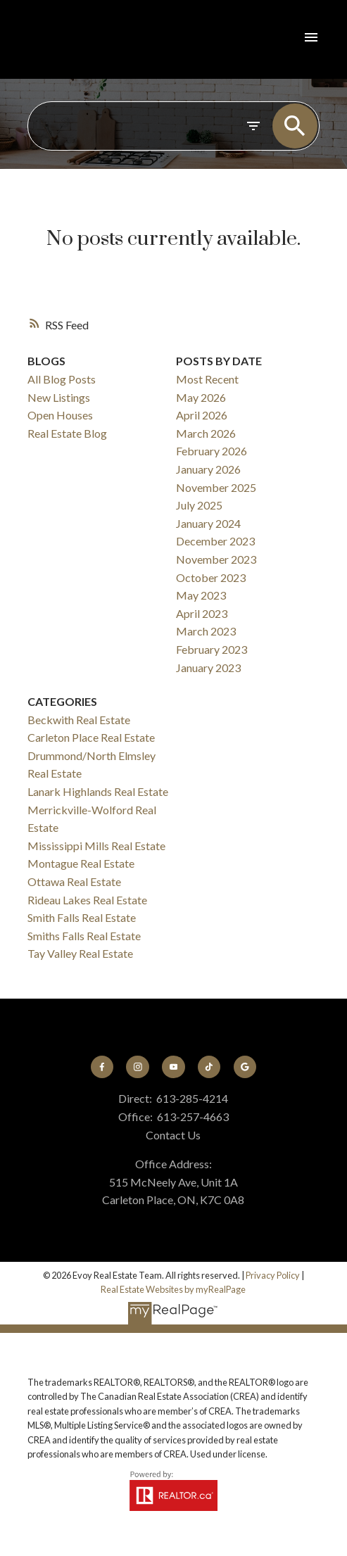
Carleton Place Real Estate (91, 737)
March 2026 (206, 433)
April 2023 (201, 613)
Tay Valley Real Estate (80, 953)
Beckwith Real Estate (78, 719)
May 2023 (201, 595)
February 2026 (211, 450)
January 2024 (208, 523)
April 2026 (201, 415)
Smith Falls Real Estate (81, 917)
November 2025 (216, 487)
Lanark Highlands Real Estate (97, 791)
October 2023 (211, 577)
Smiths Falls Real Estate (84, 935)
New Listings (58, 397)
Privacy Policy (273, 1275)
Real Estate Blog (67, 433)
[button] (102, 1067)
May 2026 (201, 397)
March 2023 (206, 631)
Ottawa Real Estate (74, 881)
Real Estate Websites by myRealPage (173, 1289)
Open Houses (60, 415)
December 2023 (215, 541)
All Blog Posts (61, 379)
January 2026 (208, 469)
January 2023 (208, 667)
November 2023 (216, 559)
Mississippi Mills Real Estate (96, 845)
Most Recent (207, 379)
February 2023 (211, 649)
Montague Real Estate (80, 863)
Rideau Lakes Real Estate (87, 899)
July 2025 (199, 505)
